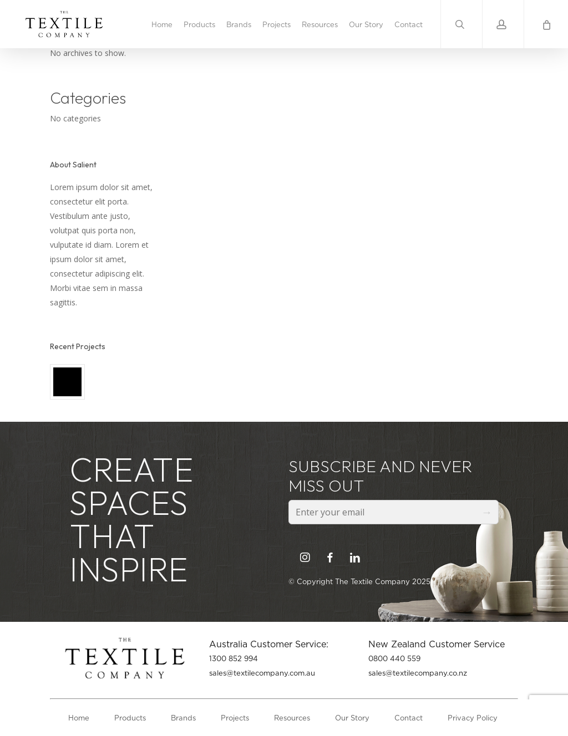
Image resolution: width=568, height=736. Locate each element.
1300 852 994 (233, 658)
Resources (292, 718)
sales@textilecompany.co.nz (417, 673)
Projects (235, 718)
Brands (183, 718)
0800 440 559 (394, 658)
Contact (408, 718)
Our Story (352, 718)
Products (130, 718)
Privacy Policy (473, 718)
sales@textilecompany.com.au (262, 673)
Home (78, 718)
